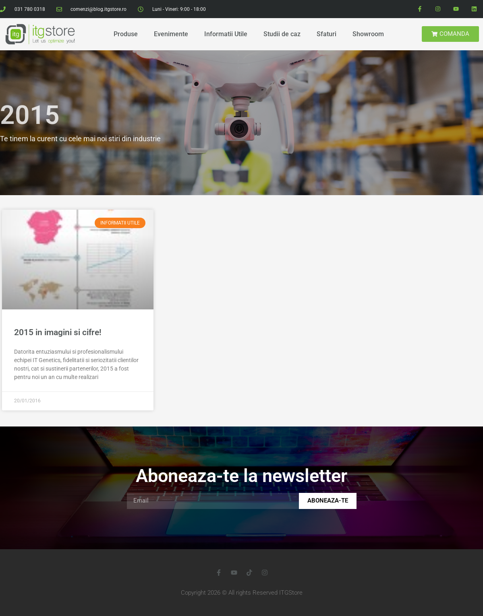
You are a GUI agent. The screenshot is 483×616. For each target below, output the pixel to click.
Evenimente (171, 34)
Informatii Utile (225, 34)
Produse (126, 34)
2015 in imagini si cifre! (58, 332)
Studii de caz (282, 34)
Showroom (368, 34)
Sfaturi (326, 34)
